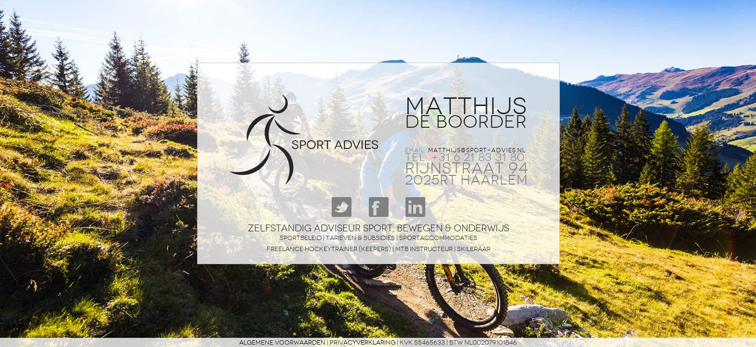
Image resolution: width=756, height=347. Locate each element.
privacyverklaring (362, 342)
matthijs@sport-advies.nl (477, 150)
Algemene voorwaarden (282, 342)
